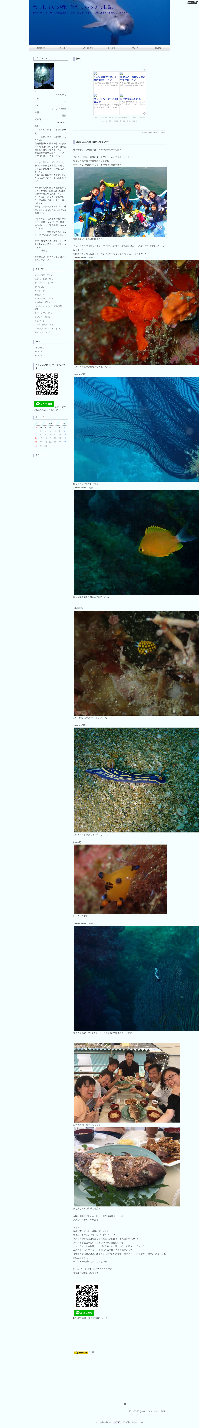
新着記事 (41, 48)
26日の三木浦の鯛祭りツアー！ (93, 141)
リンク (135, 48)
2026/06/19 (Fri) (149, 132)
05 (37, 423)
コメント (111, 48)
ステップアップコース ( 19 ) (48, 328)
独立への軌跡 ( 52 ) (44, 279)
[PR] (78, 58)
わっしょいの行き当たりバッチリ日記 (73, 7)
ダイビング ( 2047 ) (44, 283)
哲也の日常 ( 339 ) (43, 275)
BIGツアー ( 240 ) (43, 317)
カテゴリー (64, 48)
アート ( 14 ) (40, 291)
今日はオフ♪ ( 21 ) (43, 313)
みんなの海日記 (58, 108)
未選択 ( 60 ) (40, 294)
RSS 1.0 (38, 351)
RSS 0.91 (39, 348)
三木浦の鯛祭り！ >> (133, 1422)
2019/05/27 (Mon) (137, 1411)
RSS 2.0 (38, 355)
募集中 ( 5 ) (40, 321)
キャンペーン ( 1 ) (43, 332)
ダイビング (152, 1411)
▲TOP (162, 132)
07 (64, 423)
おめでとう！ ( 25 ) (44, 298)
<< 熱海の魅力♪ (103, 1422)
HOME (158, 48)
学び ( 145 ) (40, 287)
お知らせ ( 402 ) (42, 302)
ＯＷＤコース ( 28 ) (44, 324)
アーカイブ (88, 48)
